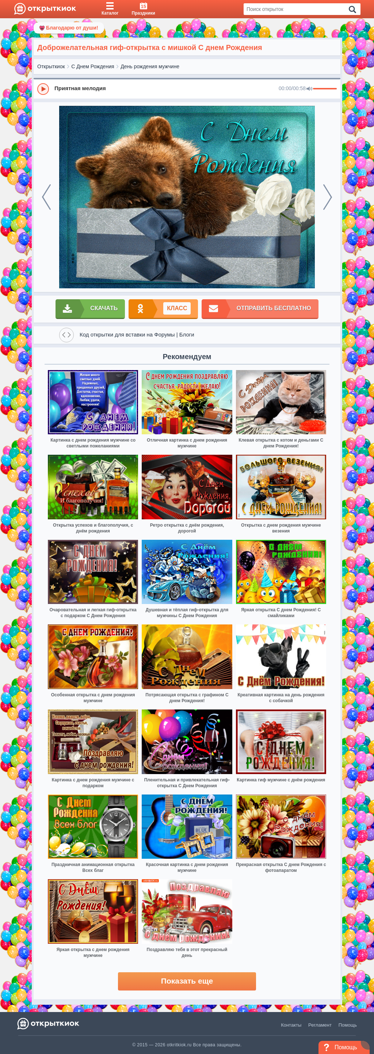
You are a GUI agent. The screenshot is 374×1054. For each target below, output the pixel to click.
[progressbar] (325, 89)
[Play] (43, 89)
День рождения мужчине (150, 66)
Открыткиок (51, 66)
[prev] (46, 197)
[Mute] (309, 89)
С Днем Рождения (92, 66)
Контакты (291, 1025)
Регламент (320, 1025)
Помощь (348, 1025)
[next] (328, 197)
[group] (187, 89)
